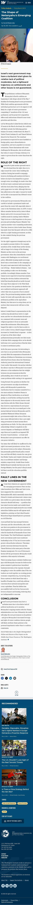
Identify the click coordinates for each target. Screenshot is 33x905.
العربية (20, 26)
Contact (3, 854)
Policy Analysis (6, 8)
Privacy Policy (14, 900)
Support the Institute (16, 880)
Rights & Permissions (7, 902)
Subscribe (4, 857)
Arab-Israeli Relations (9, 803)
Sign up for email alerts (13, 821)
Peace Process (22, 803)
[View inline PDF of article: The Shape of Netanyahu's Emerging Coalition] (16, 669)
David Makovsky (9, 23)
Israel (4, 811)
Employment (4, 900)
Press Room (4, 855)
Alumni (27, 880)
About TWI (4, 880)
